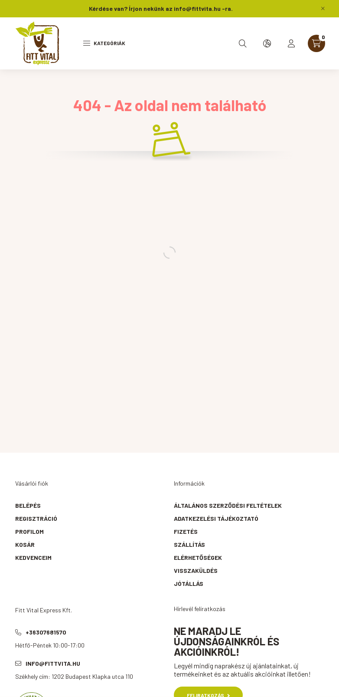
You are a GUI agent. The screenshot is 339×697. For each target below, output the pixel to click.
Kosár (25, 544)
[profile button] (291, 43)
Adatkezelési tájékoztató (216, 518)
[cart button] (316, 43)
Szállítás (189, 544)
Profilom (29, 531)
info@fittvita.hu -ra (202, 8)
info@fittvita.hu (53, 663)
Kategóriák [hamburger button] (104, 43)
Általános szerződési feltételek (228, 505)
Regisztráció (36, 518)
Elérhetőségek (198, 557)
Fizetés (186, 531)
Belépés (28, 505)
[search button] (242, 43)
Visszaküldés (196, 570)
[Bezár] (322, 8)
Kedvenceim (33, 557)
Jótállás (188, 583)
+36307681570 (46, 632)
